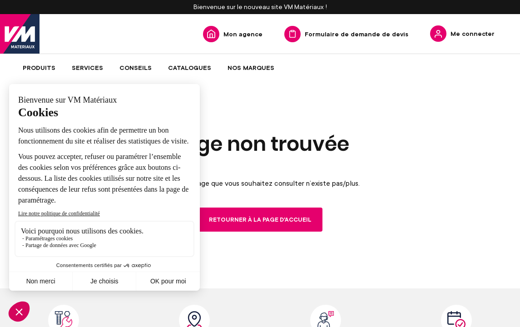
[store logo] (20, 34)
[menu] (260, 67)
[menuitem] (39, 67)
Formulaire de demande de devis (356, 34)
